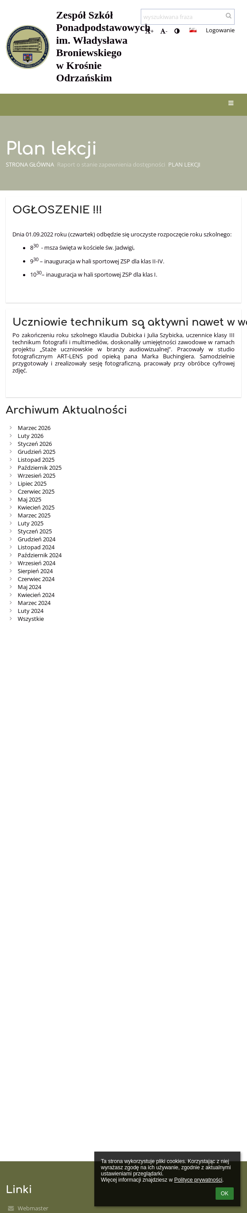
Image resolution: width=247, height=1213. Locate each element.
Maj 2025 (29, 499)
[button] (193, 30)
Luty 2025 (30, 523)
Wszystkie (31, 619)
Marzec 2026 (34, 428)
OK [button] (224, 1193)
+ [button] (149, 31)
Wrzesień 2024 (36, 563)
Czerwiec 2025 (36, 491)
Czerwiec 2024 (36, 579)
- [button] (163, 31)
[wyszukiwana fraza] (188, 17)
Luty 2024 (30, 611)
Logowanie (220, 30)
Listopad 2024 (36, 547)
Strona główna (30, 164)
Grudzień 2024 (36, 539)
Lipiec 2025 (32, 483)
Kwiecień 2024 (36, 595)
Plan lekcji (184, 164)
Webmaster (33, 1208)
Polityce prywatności (198, 1180)
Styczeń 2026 (35, 444)
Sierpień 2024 (35, 571)
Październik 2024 (40, 555)
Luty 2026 (30, 436)
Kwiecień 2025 (36, 507)
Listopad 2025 (36, 460)
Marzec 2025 (34, 515)
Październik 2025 (40, 468)
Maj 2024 (29, 587)
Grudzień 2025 (36, 452)
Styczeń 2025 (35, 531)
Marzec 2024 (34, 603)
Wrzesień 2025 (36, 475)
